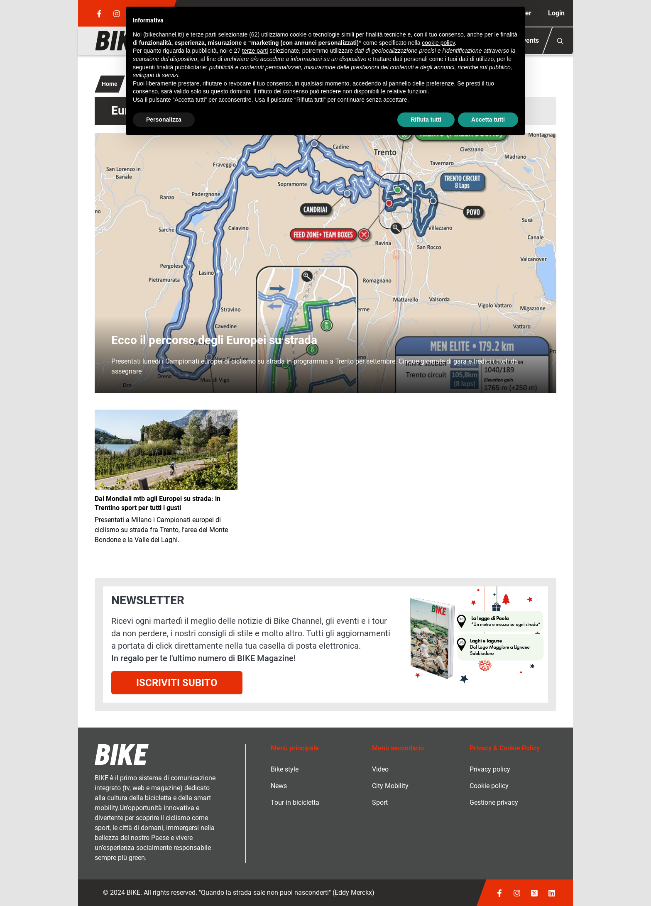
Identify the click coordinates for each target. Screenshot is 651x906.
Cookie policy (489, 786)
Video (380, 769)
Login (556, 13)
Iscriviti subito (177, 683)
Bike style (285, 769)
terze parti (255, 50)
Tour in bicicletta (295, 802)
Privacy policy (490, 769)
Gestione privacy (494, 802)
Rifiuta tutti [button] (426, 119)
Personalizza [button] (163, 119)
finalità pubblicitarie (181, 67)
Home (109, 84)
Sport (380, 802)
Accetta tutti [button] (488, 119)
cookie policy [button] (438, 42)
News (279, 786)
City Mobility (390, 786)
